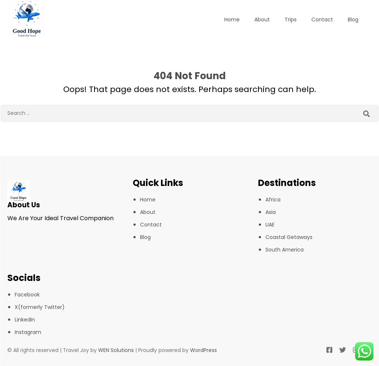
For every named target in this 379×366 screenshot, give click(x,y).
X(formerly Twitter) (40, 307)
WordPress (203, 350)
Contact (322, 19)
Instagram (28, 332)
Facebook (27, 294)
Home (232, 19)
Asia (270, 212)
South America (284, 249)
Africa (272, 199)
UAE (270, 224)
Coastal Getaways (288, 237)
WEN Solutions (116, 350)
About (262, 19)
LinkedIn (25, 319)
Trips (291, 19)
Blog (353, 19)
